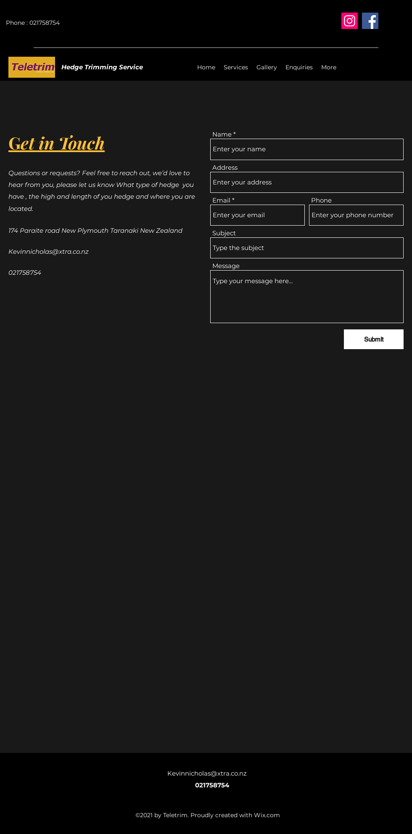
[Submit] (374, 339)
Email (221, 200)
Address (225, 167)
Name (222, 134)
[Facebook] (370, 21)
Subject (224, 233)
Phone (321, 200)
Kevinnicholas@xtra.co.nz (48, 251)
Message (226, 266)
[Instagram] (349, 21)
